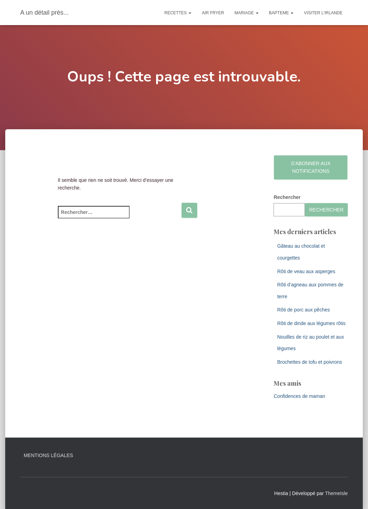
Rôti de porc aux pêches (303, 310)
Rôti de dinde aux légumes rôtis (311, 323)
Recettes (177, 12)
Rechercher (287, 197)
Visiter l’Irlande (323, 12)
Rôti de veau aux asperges (306, 271)
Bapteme (281, 12)
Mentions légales (48, 455)
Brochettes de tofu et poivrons (309, 362)
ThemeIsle (336, 493)
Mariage (247, 12)
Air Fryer (213, 12)
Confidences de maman (299, 396)
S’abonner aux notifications (311, 167)
